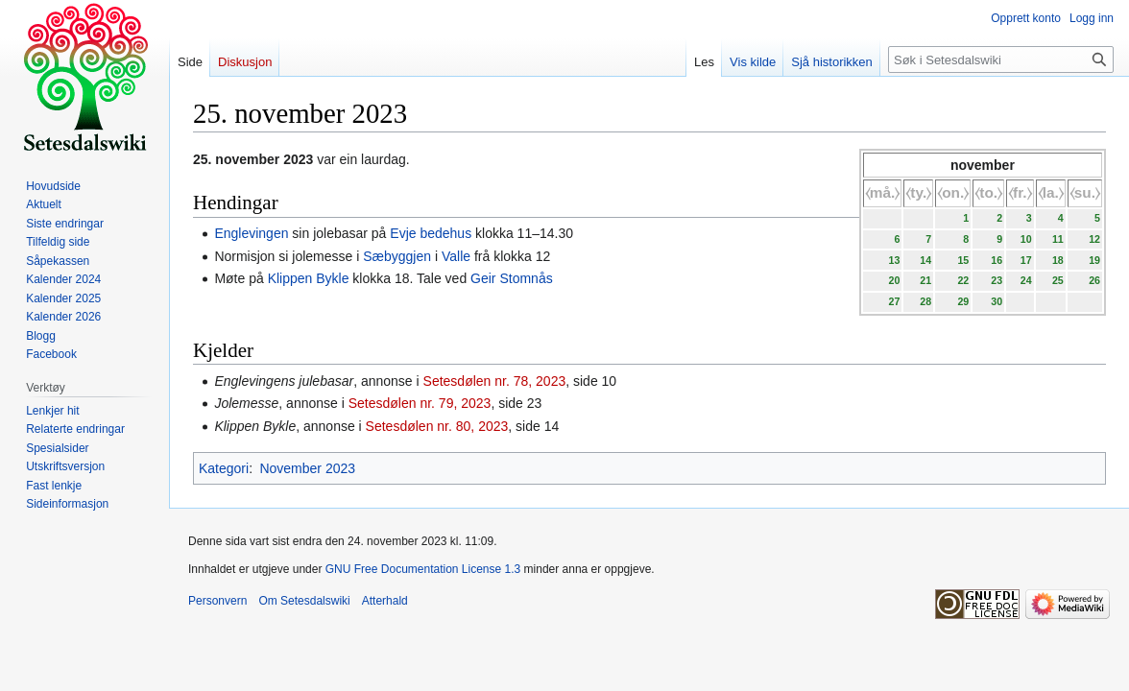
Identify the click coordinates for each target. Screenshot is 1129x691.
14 (925, 260)
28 (925, 301)
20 (894, 280)
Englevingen (251, 233)
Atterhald (385, 601)
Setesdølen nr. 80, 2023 (437, 426)
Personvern (217, 601)
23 (996, 280)
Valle (456, 256)
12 (1094, 239)
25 (1058, 280)
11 (1058, 239)
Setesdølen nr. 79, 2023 (420, 403)
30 (996, 301)
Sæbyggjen (397, 256)
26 (1094, 280)
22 (963, 280)
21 (925, 280)
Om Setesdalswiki (303, 601)
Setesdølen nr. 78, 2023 (494, 381)
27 (894, 301)
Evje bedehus (430, 233)
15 (963, 260)
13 (894, 260)
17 (1026, 260)
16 (996, 260)
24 (1026, 280)
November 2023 (307, 468)
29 (963, 301)
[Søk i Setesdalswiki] (1001, 59)
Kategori (224, 468)
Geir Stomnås (511, 278)
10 (1026, 239)
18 (1058, 260)
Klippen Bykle (308, 278)
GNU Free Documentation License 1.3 (422, 569)
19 (1094, 260)
